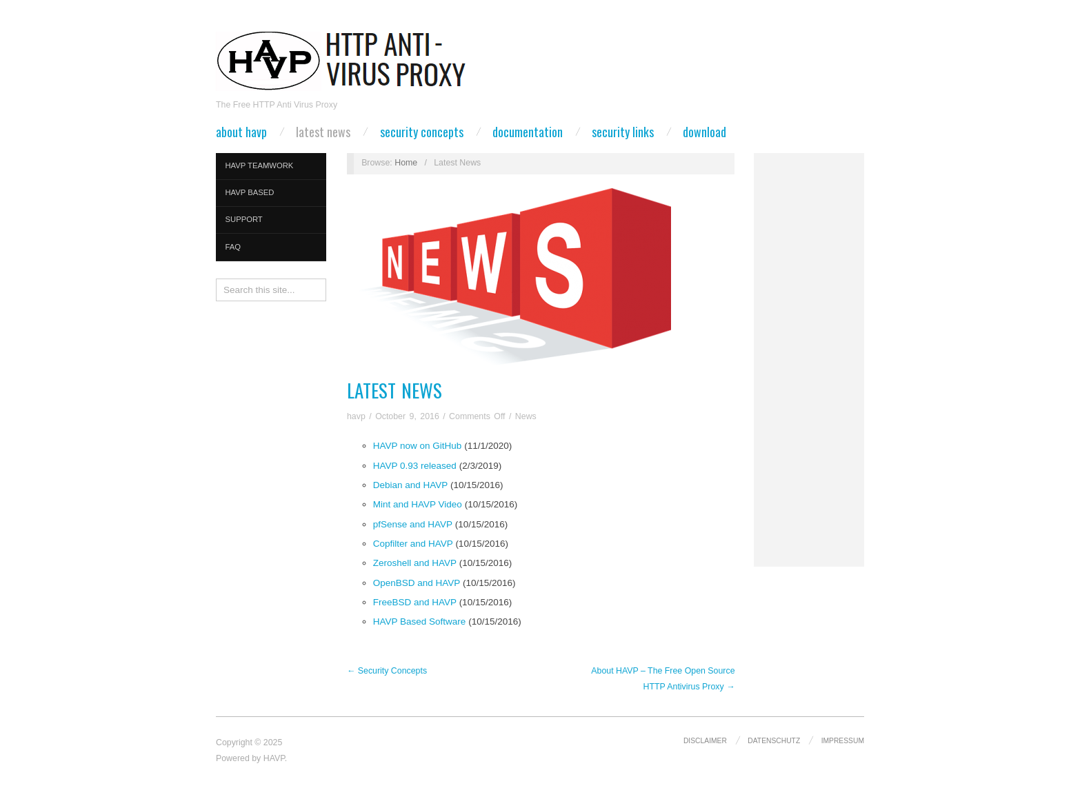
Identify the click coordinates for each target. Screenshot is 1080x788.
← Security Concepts (387, 671)
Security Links (623, 131)
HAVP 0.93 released (415, 466)
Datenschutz (774, 741)
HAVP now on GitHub (417, 446)
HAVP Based (250, 192)
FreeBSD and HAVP (415, 602)
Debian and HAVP (410, 485)
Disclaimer (705, 741)
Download (704, 131)
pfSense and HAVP (412, 524)
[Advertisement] (809, 360)
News (526, 416)
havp (356, 416)
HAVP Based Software (419, 621)
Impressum (842, 741)
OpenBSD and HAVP (416, 583)
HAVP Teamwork (260, 165)
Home (405, 163)
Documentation (527, 131)
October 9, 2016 (407, 416)
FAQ (233, 247)
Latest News (323, 131)
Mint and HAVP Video (417, 504)
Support (244, 219)
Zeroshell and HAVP (415, 563)
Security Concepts (421, 131)
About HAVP (241, 131)
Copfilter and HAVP (413, 543)
